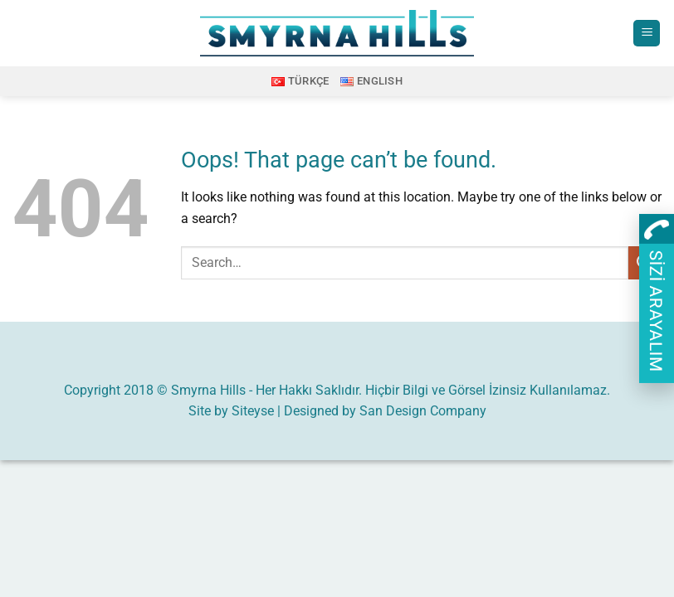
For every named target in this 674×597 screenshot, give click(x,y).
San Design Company (422, 411)
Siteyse (253, 411)
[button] (646, 33)
